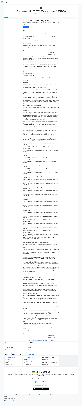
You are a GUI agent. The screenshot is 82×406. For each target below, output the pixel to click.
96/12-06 (31, 354)
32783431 (44, 140)
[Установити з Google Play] (45, 388)
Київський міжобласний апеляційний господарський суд (40, 340)
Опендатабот (13, 398)
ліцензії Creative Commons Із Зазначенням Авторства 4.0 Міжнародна (41, 394)
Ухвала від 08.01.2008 (29, 357)
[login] (78, 2)
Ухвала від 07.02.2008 (10, 357)
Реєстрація (26, 26)
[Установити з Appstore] (37, 388)
